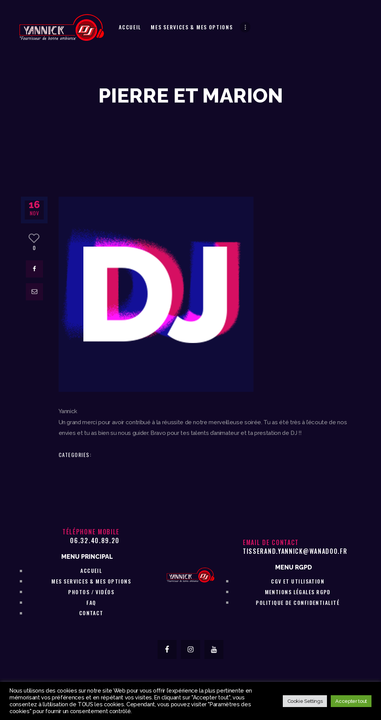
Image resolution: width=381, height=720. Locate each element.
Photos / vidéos (91, 592)
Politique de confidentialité (298, 602)
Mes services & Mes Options (91, 581)
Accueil (91, 570)
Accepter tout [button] (351, 701)
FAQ (91, 602)
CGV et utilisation (297, 581)
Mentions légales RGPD (298, 592)
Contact (91, 613)
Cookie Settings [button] (305, 701)
